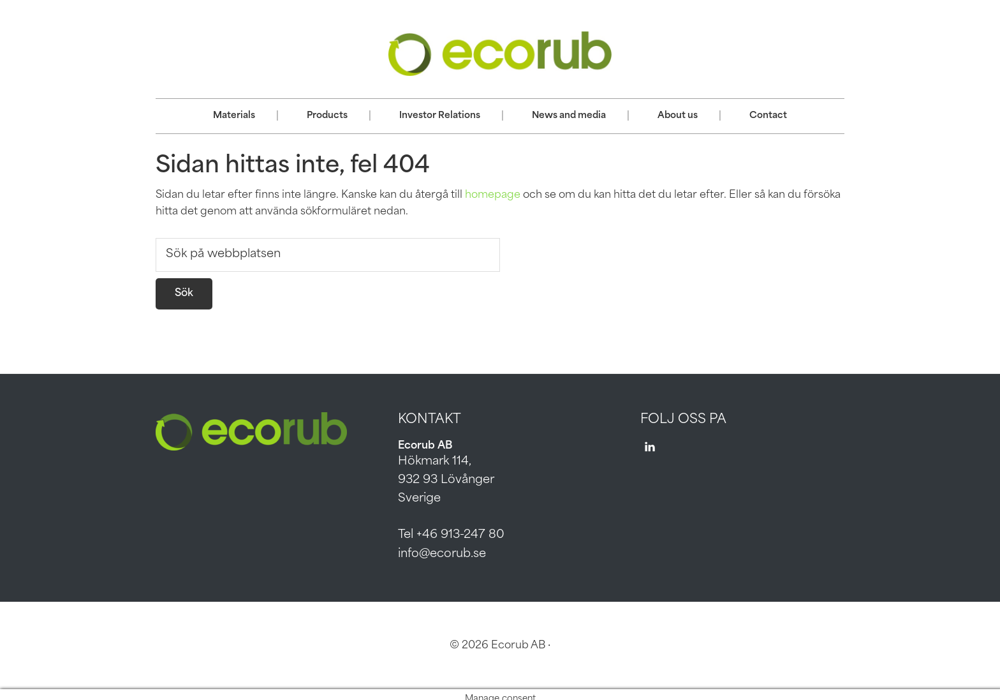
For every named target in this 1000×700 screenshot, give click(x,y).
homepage (492, 195)
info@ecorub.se (442, 554)
